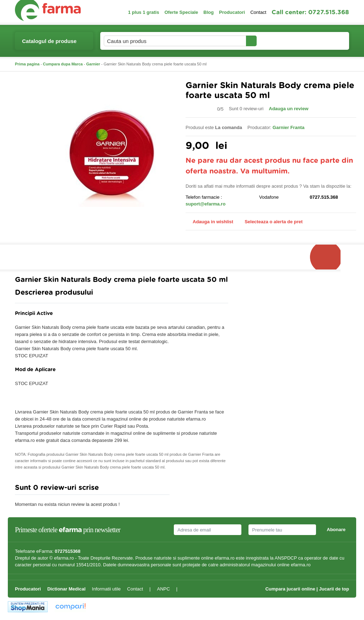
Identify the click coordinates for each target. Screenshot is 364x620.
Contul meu (281, 40)
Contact (258, 12)
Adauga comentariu (203, 489)
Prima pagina (27, 64)
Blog (208, 12)
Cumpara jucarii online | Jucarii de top (307, 589)
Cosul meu (325, 41)
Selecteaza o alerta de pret (270, 222)
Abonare (336, 529)
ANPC (163, 589)
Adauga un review (288, 108)
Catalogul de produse (49, 44)
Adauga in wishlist (209, 221)
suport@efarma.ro (205, 204)
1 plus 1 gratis (143, 12)
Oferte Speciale (181, 12)
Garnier (93, 64)
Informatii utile (106, 589)
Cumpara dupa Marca (63, 64)
